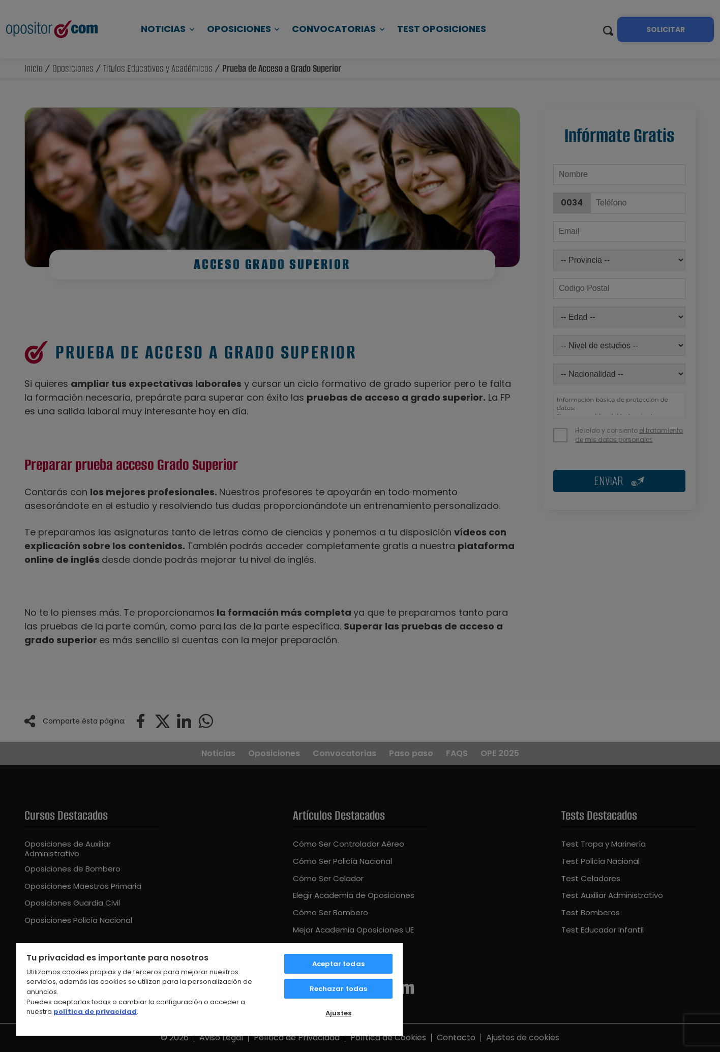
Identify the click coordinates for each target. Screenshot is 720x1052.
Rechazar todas (339, 989)
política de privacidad (95, 1011)
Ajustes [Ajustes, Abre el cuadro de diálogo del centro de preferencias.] (338, 1013)
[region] (209, 989)
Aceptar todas (338, 964)
